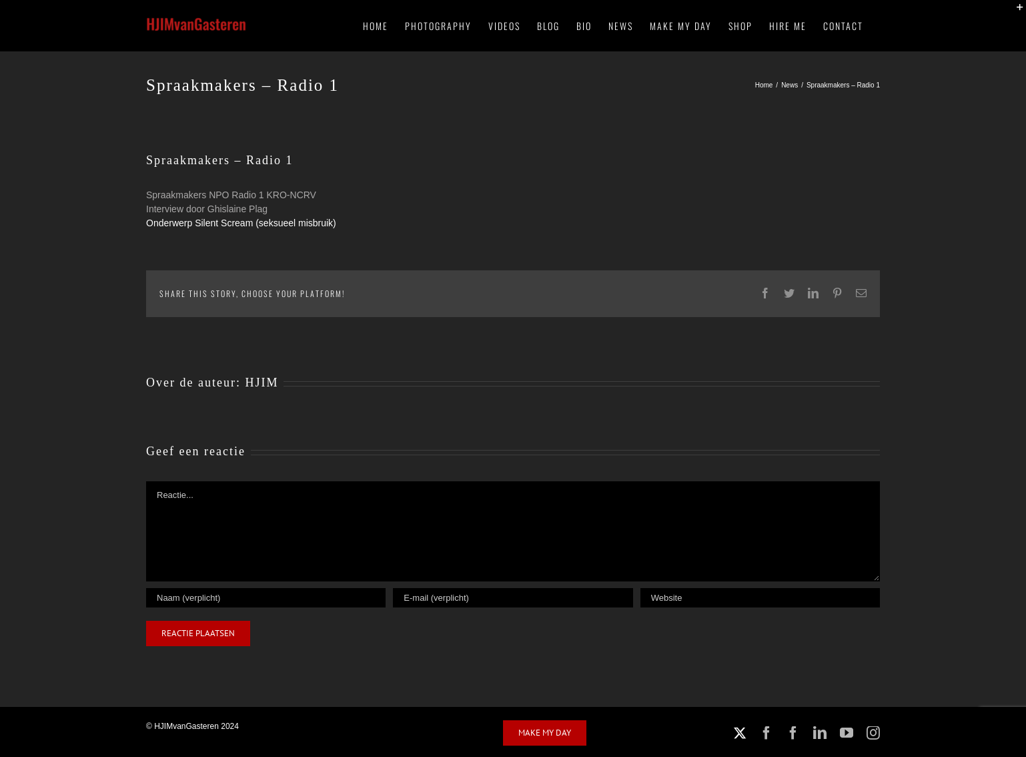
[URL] (760, 597)
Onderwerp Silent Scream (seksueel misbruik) (241, 223)
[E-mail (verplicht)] (512, 597)
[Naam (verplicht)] (266, 597)
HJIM (261, 382)
